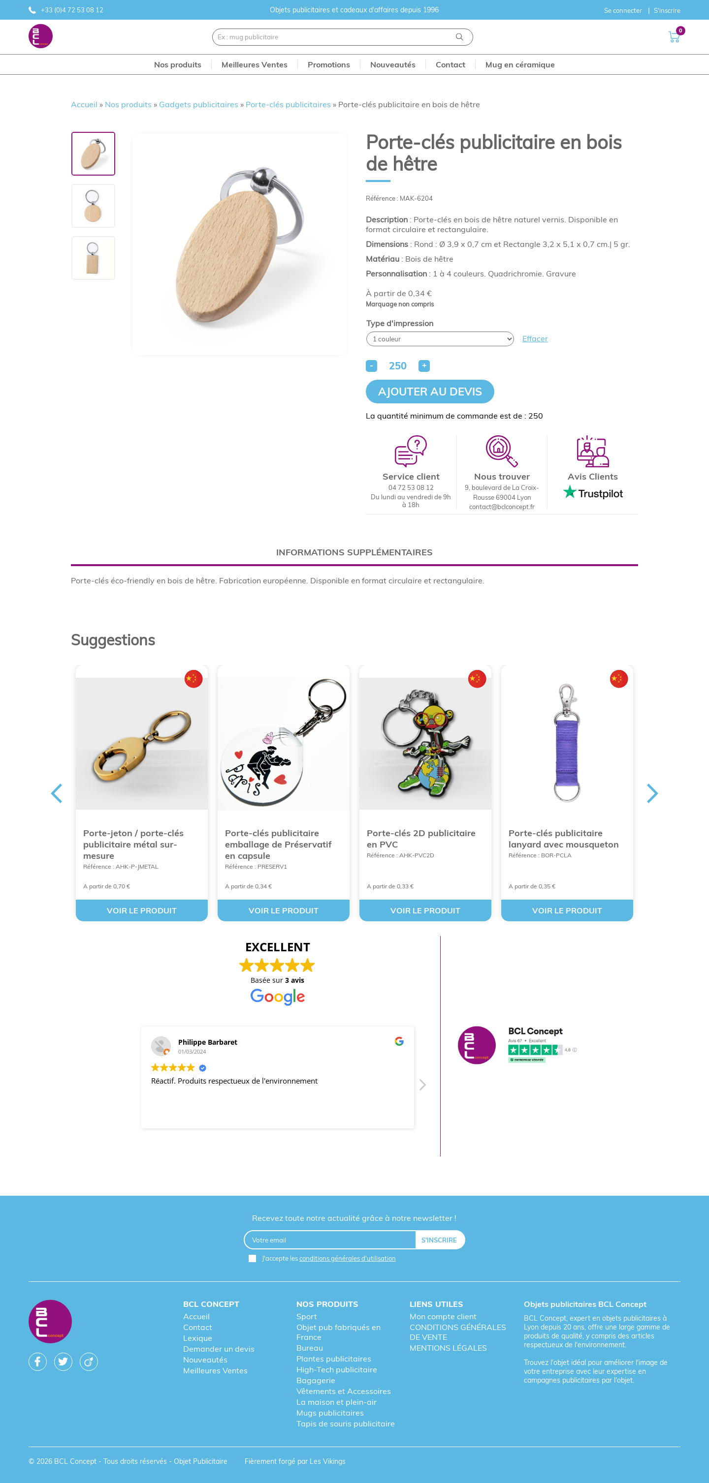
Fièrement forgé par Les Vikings (295, 1461)
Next (653, 793)
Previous (56, 793)
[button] (421, 1087)
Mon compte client (443, 1316)
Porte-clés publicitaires (288, 104)
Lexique (197, 1338)
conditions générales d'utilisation (347, 1258)
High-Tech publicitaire (336, 1369)
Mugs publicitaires (330, 1413)
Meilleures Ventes (215, 1370)
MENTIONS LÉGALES (448, 1348)
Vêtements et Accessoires (343, 1391)
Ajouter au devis (430, 391)
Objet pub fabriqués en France (338, 1332)
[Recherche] (459, 37)
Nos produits (128, 104)
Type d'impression (399, 323)
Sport (306, 1316)
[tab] (354, 552)
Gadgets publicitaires (198, 104)
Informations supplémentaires (354, 552)
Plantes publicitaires (333, 1358)
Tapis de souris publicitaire (345, 1423)
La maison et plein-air (336, 1402)
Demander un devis (219, 1349)
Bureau (309, 1348)
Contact (197, 1327)
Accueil (84, 104)
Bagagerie (315, 1380)
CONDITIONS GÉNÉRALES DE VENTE (458, 1332)
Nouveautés (205, 1359)
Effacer (535, 338)
